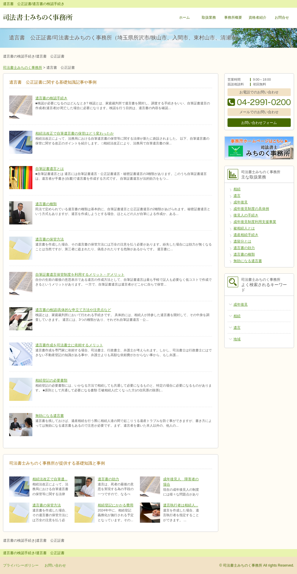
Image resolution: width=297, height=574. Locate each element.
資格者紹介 (257, 18)
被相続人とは (244, 228)
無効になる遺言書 (49, 416)
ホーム (184, 18)
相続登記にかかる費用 (115, 505)
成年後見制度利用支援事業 (254, 222)
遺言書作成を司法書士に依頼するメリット (69, 345)
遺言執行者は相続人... (180, 505)
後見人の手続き (245, 215)
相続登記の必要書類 (51, 380)
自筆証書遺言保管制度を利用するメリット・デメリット (79, 274)
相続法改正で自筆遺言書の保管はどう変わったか (74, 133)
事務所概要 (233, 18)
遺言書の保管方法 (49, 239)
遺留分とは (242, 241)
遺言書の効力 (108, 479)
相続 (237, 189)
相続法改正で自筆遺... (49, 479)
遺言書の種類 (46, 204)
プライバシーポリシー (21, 565)
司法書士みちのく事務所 (22, 68)
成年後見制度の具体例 (251, 209)
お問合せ (282, 18)
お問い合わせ (55, 565)
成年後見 (240, 202)
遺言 (237, 196)
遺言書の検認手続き (51, 98)
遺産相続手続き (245, 235)
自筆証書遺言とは (49, 169)
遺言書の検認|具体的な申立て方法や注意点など (73, 310)
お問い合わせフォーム (259, 123)
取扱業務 (209, 18)
